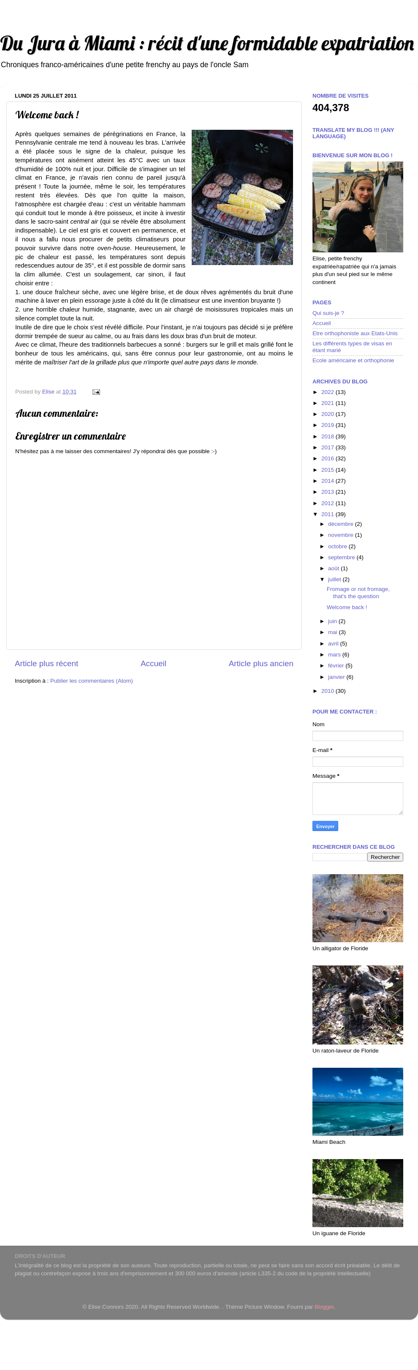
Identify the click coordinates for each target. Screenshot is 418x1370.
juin (333, 621)
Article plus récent (46, 663)
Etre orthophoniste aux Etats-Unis (355, 333)
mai (333, 632)
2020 (328, 414)
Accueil (153, 663)
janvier (337, 677)
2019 (328, 425)
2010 (328, 691)
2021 (328, 403)
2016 (328, 458)
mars (335, 654)
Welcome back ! (347, 607)
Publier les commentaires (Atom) (91, 681)
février (336, 665)
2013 (328, 492)
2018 (328, 436)
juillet (335, 579)
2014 (328, 481)
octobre (338, 546)
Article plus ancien (261, 663)
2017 (328, 447)
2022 (328, 392)
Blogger (324, 1307)
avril (334, 643)
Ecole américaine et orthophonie (353, 360)
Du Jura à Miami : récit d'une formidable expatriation (207, 42)
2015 (328, 470)
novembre (341, 535)
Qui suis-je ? (328, 313)
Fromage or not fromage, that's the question (358, 592)
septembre (342, 557)
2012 (328, 503)
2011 (328, 514)
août (334, 568)
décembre (341, 524)
